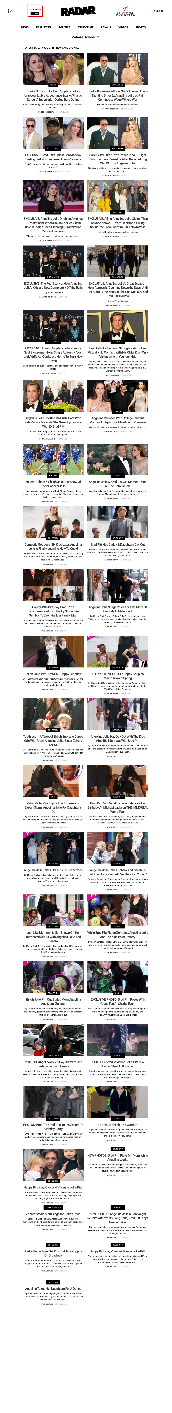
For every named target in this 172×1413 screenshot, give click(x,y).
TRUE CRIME (85, 27)
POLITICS (64, 27)
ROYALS (106, 27)
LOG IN (158, 11)
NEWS (25, 27)
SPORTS (140, 27)
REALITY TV (43, 27)
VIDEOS (123, 27)
